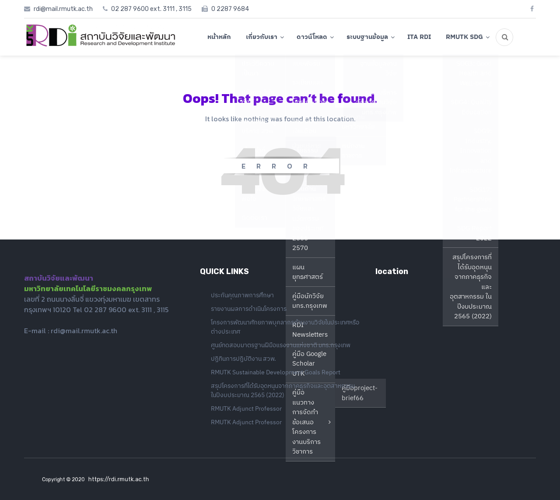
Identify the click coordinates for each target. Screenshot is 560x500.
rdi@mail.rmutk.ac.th (84, 330)
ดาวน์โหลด (312, 36)
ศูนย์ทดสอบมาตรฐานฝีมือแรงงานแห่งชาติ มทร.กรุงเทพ (280, 345)
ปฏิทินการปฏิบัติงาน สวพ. (243, 359)
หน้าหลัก (219, 36)
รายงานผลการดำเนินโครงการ (249, 309)
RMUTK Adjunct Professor (246, 408)
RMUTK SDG (464, 36)
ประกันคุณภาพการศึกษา (242, 295)
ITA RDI (419, 36)
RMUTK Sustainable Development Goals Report (275, 372)
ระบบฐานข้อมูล (367, 36)
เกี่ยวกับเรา (261, 36)
